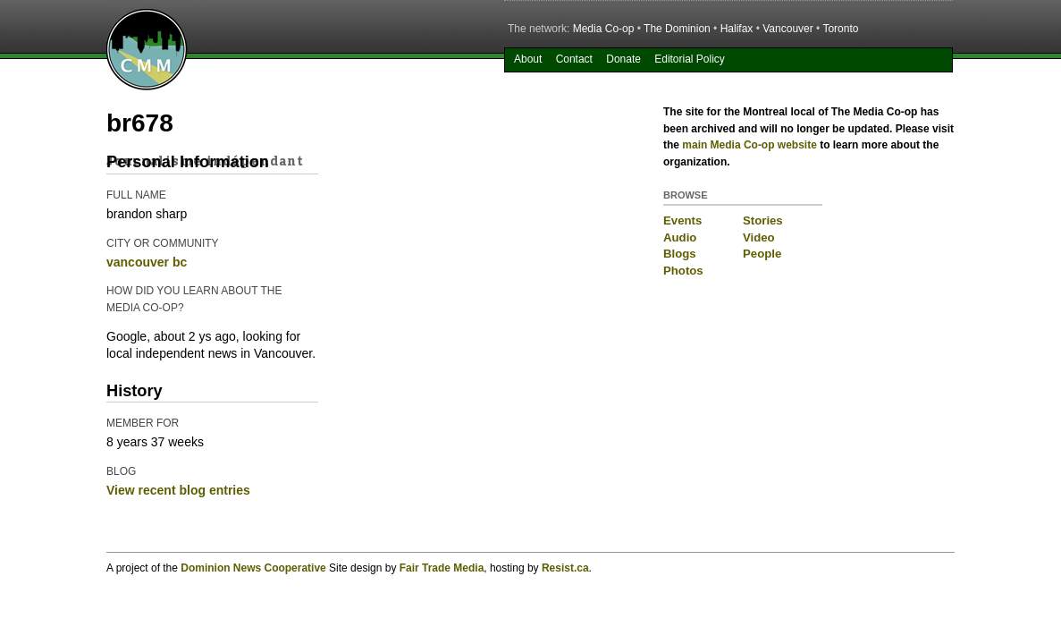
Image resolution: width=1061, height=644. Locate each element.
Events (682, 220)
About (528, 59)
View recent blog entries (178, 490)
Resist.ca (565, 568)
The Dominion (677, 28)
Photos (683, 270)
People (762, 253)
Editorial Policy (689, 59)
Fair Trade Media (442, 568)
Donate (623, 59)
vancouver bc (146, 262)
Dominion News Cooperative (253, 568)
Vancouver (787, 28)
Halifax (737, 28)
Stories (763, 220)
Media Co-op (604, 28)
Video (759, 237)
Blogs (679, 253)
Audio (679, 237)
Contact (574, 59)
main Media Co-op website (749, 145)
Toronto (840, 28)
